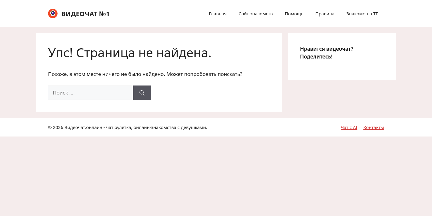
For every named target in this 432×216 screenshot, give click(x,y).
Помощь (294, 13)
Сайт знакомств (255, 13)
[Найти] (142, 93)
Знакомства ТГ (362, 13)
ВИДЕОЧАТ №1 (85, 13)
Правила (324, 13)
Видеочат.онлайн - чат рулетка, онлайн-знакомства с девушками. (135, 127)
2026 (58, 127)
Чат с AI (349, 127)
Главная (217, 13)
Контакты (373, 127)
